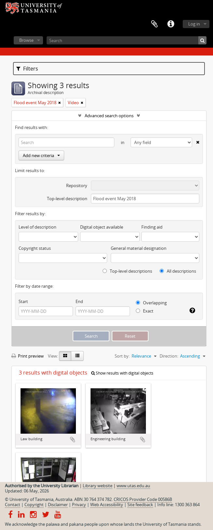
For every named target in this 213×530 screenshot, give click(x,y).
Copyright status (35, 248)
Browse (26, 40)
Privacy (79, 504)
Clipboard (154, 24)
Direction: (169, 356)
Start (23, 301)
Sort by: (122, 356)
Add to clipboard (72, 439)
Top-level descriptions (127, 271)
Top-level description (67, 198)
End (79, 301)
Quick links (171, 24)
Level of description (37, 227)
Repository (76, 185)
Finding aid (152, 227)
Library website (97, 486)
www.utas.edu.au (133, 486)
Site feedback (140, 504)
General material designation (138, 248)
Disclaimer (58, 504)
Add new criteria (41, 155)
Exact (144, 311)
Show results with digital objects (122, 373)
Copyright (34, 504)
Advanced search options (109, 116)
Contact (12, 504)
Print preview (27, 356)
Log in (194, 24)
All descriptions (178, 271)
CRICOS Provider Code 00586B (143, 499)
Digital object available (101, 227)
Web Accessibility (106, 504)
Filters (27, 68)
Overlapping (151, 303)
